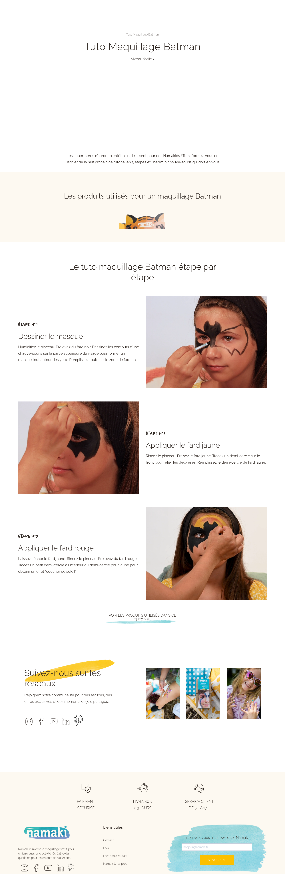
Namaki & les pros (115, 863)
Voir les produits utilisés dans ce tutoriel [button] (142, 617)
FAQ (106, 848)
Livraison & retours (115, 856)
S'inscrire (217, 860)
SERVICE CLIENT (199, 801)
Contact (108, 840)
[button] (28, 719)
